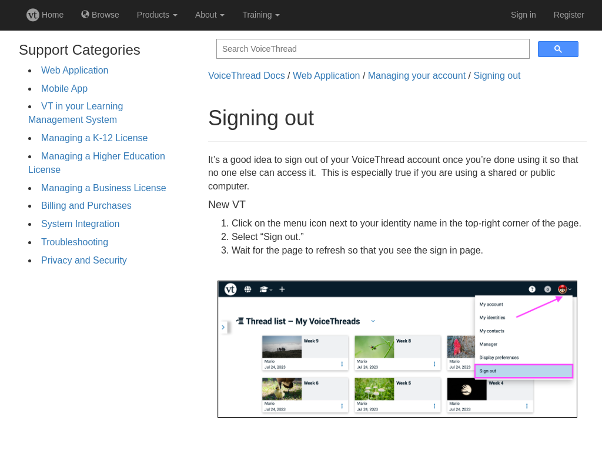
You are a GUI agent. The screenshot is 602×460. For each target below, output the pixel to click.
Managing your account (417, 76)
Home (44, 14)
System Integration (80, 224)
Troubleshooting (74, 242)
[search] (371, 49)
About (210, 14)
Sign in (523, 14)
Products (157, 14)
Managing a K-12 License (94, 138)
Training (261, 14)
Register (569, 14)
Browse (100, 14)
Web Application (74, 70)
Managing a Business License (103, 188)
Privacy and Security (84, 260)
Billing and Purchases (86, 206)
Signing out (496, 76)
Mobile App (64, 89)
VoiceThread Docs (246, 76)
